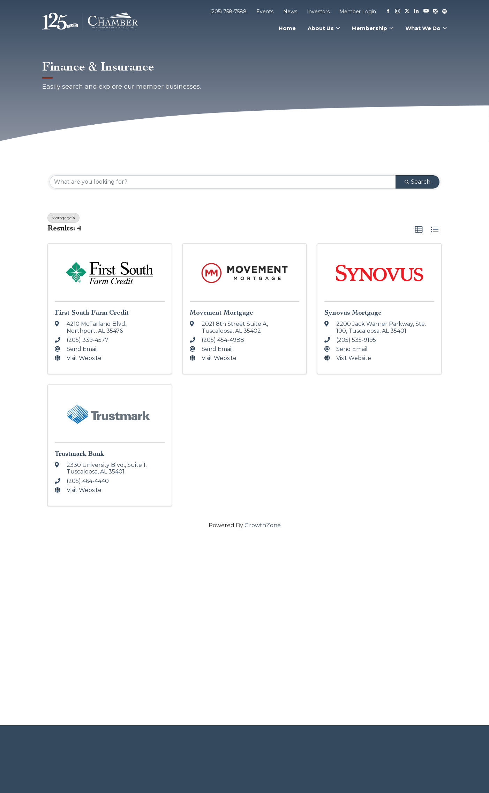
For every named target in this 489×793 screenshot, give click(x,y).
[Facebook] (388, 11)
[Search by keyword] (223, 182)
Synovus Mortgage (353, 312)
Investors (318, 11)
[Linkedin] (416, 11)
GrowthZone (262, 525)
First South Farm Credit (92, 312)
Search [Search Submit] (417, 181)
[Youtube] (426, 11)
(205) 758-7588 (228, 11)
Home (287, 28)
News (290, 11)
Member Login (357, 11)
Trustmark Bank (79, 453)
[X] (407, 11)
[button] (419, 230)
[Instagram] (397, 11)
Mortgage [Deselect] (63, 217)
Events (264, 11)
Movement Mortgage (221, 312)
